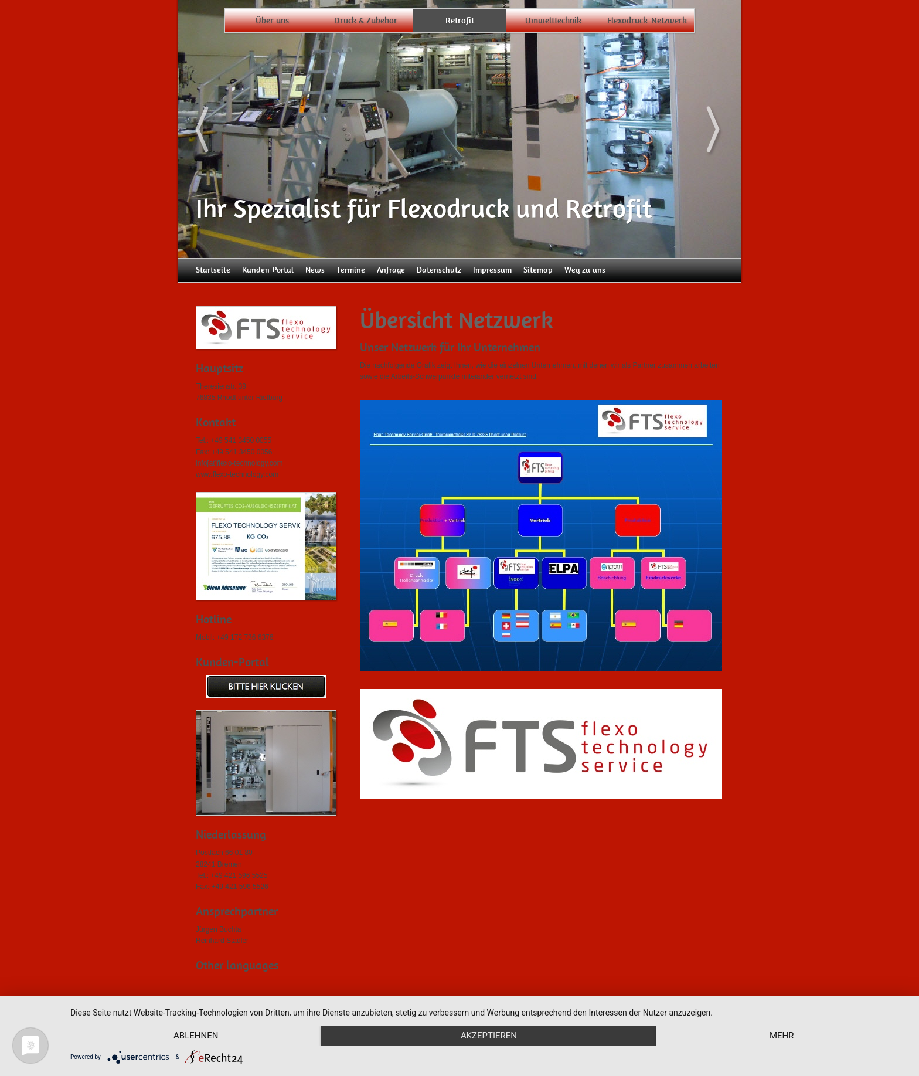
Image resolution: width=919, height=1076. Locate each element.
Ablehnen (195, 1035)
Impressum (492, 270)
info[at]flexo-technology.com (239, 463)
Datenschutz (439, 270)
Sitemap (538, 270)
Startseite (213, 270)
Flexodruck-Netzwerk (647, 20)
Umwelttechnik (553, 20)
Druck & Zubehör (365, 20)
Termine (350, 270)
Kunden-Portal (268, 270)
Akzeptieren (489, 1035)
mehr (782, 1035)
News (315, 270)
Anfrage (391, 270)
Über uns (272, 20)
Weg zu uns (584, 270)
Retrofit (459, 20)
